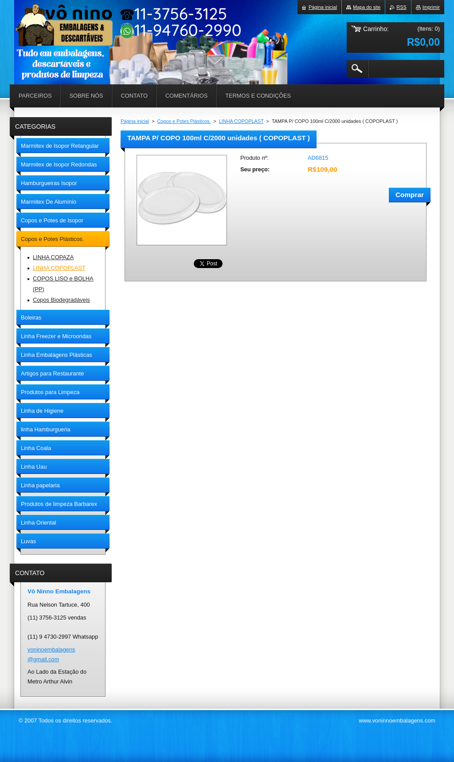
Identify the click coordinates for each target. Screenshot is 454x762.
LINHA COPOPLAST (241, 121)
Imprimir (431, 7)
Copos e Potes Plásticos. (184, 121)
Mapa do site (366, 7)
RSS (401, 7)
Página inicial (135, 121)
